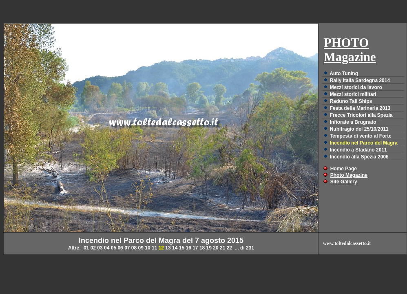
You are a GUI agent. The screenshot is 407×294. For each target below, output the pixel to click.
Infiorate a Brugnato (353, 122)
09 (141, 248)
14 (174, 248)
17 (195, 248)
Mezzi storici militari (353, 94)
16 (188, 248)
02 (93, 248)
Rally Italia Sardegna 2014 (360, 80)
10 (147, 248)
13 (167, 248)
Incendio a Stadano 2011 (358, 150)
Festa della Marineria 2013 (360, 108)
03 (99, 248)
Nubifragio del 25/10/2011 (359, 129)
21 (222, 248)
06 (120, 248)
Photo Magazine (348, 175)
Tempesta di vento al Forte (361, 136)
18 (202, 248)
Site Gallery (343, 182)
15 (181, 248)
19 (209, 248)
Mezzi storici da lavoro (356, 87)
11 (154, 248)
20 (215, 248)
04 (106, 248)
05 (113, 248)
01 (86, 248)
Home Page (343, 169)
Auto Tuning (344, 73)
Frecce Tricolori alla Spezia (361, 115)
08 (134, 248)
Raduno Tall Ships (351, 101)
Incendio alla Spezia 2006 (359, 157)
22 (229, 248)
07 (127, 248)
